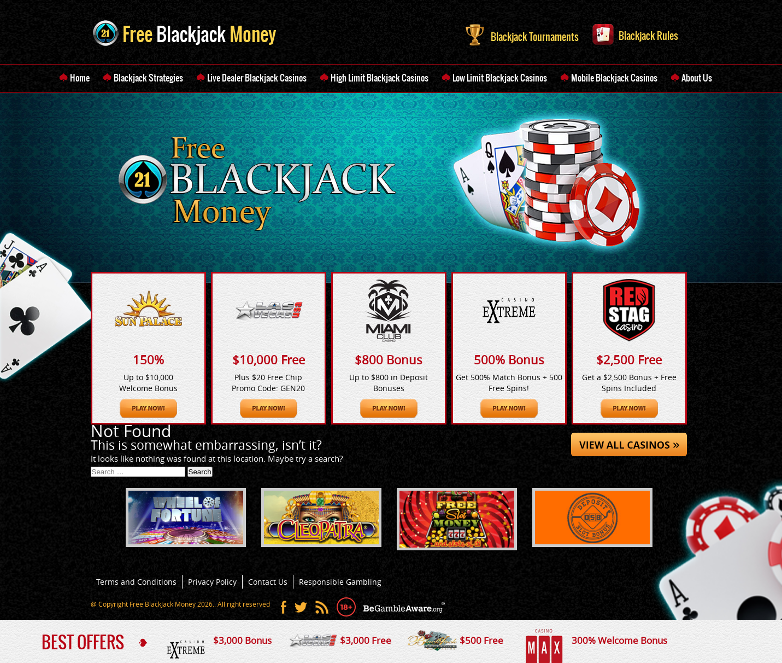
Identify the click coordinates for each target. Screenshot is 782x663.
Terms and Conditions (136, 582)
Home (80, 77)
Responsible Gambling (340, 582)
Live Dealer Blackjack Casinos (257, 77)
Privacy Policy (212, 582)
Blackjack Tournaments (522, 34)
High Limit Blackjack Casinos (379, 77)
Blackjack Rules (635, 33)
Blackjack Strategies (148, 77)
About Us (696, 77)
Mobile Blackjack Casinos (614, 77)
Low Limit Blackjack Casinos (499, 77)
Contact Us (267, 582)
